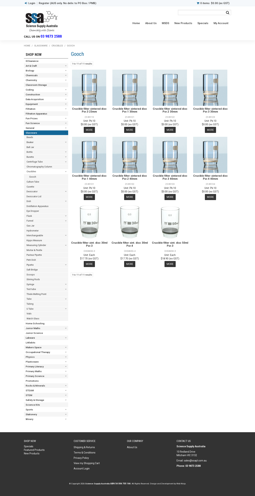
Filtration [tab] (30, 108)
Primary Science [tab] (35, 376)
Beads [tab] (30, 137)
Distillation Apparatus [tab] (38, 206)
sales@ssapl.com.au (195, 460)
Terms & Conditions (84, 452)
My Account (221, 23)
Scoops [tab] (31, 274)
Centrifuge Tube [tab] (35, 161)
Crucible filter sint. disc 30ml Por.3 (89, 244)
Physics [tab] (30, 356)
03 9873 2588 (51, 36)
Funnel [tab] (30, 220)
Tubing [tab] (30, 303)
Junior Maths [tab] (33, 328)
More (89, 129)
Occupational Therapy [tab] (38, 352)
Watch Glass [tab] (33, 318)
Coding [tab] (30, 89)
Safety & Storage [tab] (35, 400)
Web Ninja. (181, 483)
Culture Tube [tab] (33, 181)
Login (31, 3)
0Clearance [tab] (32, 61)
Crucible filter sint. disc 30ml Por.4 (130, 244)
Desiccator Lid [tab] (34, 196)
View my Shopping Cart (87, 463)
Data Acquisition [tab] (35, 99)
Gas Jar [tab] (30, 225)
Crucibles (57, 45)
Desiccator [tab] (32, 191)
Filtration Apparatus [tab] (36, 113)
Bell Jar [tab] (30, 147)
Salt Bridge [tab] (32, 269)
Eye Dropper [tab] (33, 211)
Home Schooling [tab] (35, 323)
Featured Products (34, 450)
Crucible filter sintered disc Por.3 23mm (89, 110)
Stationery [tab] (31, 414)
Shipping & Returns (84, 447)
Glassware (41, 45)
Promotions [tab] (32, 380)
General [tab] (30, 128)
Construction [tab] (33, 94)
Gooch (32, 176)
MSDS (165, 23)
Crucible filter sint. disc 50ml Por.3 (170, 244)
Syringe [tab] (30, 284)
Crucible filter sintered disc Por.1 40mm (89, 177)
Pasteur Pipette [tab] (34, 255)
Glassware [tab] (31, 132)
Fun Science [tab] (33, 123)
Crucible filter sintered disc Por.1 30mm (129, 110)
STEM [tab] (29, 395)
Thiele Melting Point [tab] (36, 294)
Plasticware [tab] (32, 361)
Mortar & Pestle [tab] (34, 250)
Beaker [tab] (30, 142)
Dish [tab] (29, 201)
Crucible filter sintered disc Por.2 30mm (170, 110)
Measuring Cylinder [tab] (36, 245)
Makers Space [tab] (33, 347)
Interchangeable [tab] (35, 235)
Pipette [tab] (30, 265)
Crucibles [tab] (31, 171)
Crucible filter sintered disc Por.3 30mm (210, 110)
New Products (183, 23)
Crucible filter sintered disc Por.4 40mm (210, 177)
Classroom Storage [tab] (36, 84)
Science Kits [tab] (33, 404)
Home (136, 23)
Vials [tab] (29, 313)
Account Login (82, 468)
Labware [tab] (30, 337)
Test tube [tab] (31, 289)
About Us (151, 23)
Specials (202, 23)
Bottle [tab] (30, 152)
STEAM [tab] (30, 390)
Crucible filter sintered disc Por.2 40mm (129, 177)
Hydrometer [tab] (33, 230)
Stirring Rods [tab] (33, 279)
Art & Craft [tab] (31, 65)
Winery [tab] (29, 419)
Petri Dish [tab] (31, 260)
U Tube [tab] (30, 308)
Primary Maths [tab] (34, 371)
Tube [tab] (29, 299)
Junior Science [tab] (34, 333)
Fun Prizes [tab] (32, 118)
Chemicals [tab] (32, 75)
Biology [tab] (30, 70)
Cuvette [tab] (30, 186)
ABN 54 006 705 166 (120, 483)
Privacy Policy (81, 457)
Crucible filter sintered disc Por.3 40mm (170, 177)
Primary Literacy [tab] (35, 366)
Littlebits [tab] (30, 342)
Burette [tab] (30, 157)
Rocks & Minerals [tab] (35, 385)
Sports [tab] (29, 409)
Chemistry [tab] (31, 80)
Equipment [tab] (32, 104)
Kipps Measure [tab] (34, 240)
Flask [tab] (29, 216)
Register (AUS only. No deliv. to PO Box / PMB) (67, 3)
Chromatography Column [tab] (39, 166)
